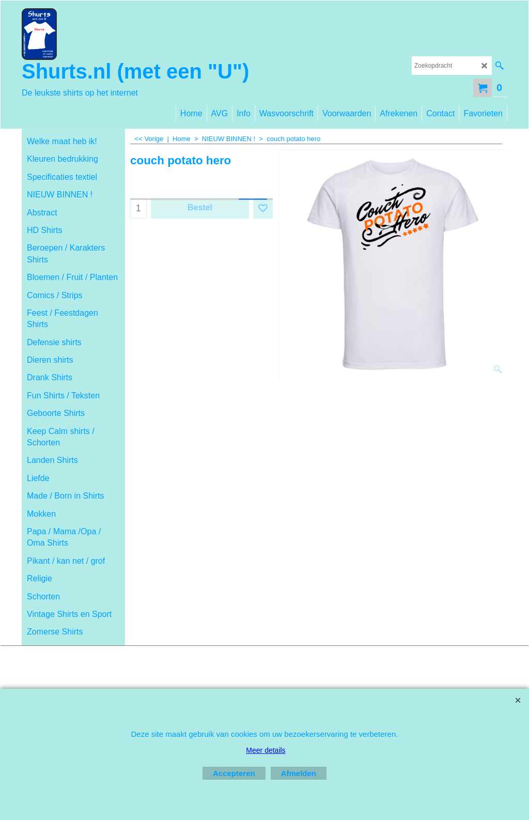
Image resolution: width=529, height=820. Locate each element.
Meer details (265, 750)
